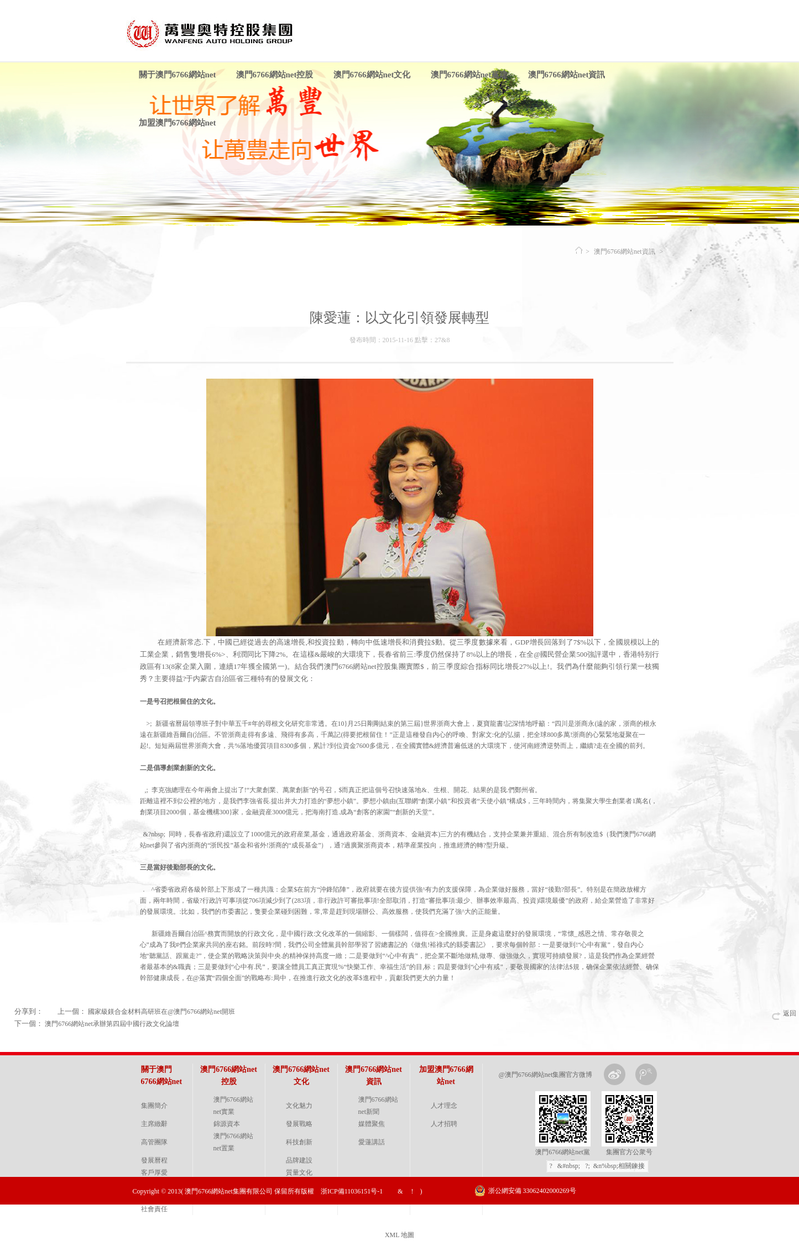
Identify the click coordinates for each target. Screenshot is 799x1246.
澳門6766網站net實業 (233, 1106)
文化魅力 (299, 1105)
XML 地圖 (399, 1235)
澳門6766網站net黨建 (469, 74)
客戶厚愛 (154, 1172)
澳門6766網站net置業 (233, 1142)
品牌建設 (299, 1160)
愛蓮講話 (371, 1142)
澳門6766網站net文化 (372, 74)
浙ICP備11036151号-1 (352, 1191)
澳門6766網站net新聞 (378, 1106)
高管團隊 (154, 1142)
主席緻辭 (154, 1124)
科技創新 (299, 1142)
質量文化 (299, 1172)
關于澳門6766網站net (177, 74)
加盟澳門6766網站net (177, 122)
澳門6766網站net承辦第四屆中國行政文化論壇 (112, 1024)
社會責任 (154, 1209)
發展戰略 (299, 1124)
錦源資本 (226, 1124)
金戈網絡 (658, 1218)
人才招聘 (444, 1124)
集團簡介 (154, 1105)
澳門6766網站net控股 (275, 74)
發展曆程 (154, 1160)
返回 (789, 1013)
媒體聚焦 (371, 1124)
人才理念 (444, 1105)
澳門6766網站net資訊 (566, 74)
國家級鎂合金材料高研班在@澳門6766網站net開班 (161, 1011)
